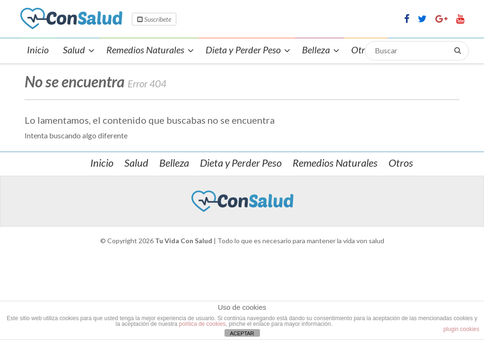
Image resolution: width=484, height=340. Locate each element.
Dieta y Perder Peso (241, 162)
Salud (136, 162)
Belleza (174, 162)
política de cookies (202, 324)
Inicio (101, 162)
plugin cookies (461, 329)
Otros (401, 162)
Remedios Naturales (335, 162)
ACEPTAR (242, 333)
